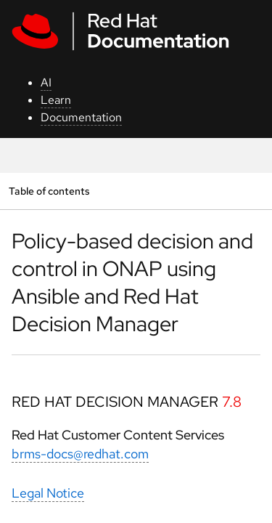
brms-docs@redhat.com (80, 453)
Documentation (81, 117)
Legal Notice (48, 493)
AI (46, 82)
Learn (56, 100)
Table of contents (49, 191)
